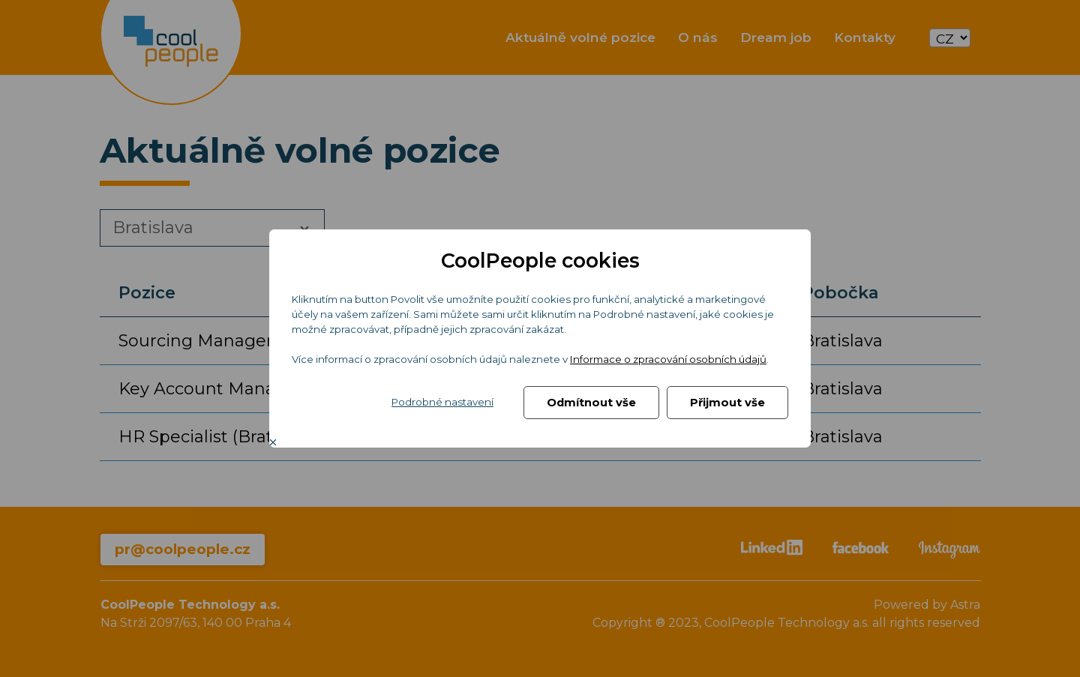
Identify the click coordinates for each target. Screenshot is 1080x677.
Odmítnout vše (591, 402)
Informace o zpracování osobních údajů (668, 359)
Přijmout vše (727, 402)
